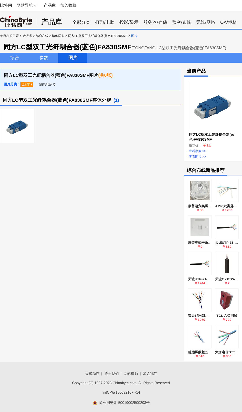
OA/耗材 (228, 22)
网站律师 (131, 373)
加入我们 (150, 373)
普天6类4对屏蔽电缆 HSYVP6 (210, 315)
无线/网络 (205, 22)
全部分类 (81, 22)
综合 (14, 57)
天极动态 (92, 373)
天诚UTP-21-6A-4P (202, 279)
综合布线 (42, 36)
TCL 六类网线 (226, 315)
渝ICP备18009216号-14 (121, 392)
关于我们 (111, 373)
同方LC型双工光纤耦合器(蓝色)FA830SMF (97, 36)
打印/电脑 (105, 22)
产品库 (50, 5)
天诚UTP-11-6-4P (228, 242)
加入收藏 (68, 5)
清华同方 (58, 36)
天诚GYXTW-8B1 (228, 279)
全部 (25, 84)
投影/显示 (129, 22)
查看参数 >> (197, 151)
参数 (43, 57)
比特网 (6, 5)
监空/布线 (181, 22)
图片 (72, 57)
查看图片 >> (197, 156)
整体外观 (45, 84)
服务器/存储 (155, 22)
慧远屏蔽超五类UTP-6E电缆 (209, 352)
